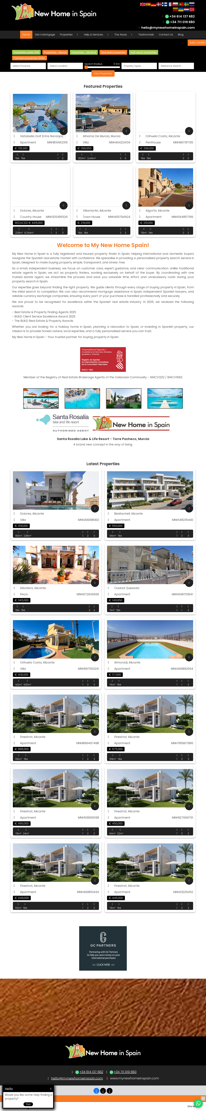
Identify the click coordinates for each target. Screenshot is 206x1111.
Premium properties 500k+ (29, 58)
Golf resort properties (144, 52)
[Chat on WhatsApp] (198, 1103)
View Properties (103, 73)
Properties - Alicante (83, 52)
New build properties (113, 52)
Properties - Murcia (55, 52)
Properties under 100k (26, 52)
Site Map (192, 1106)
